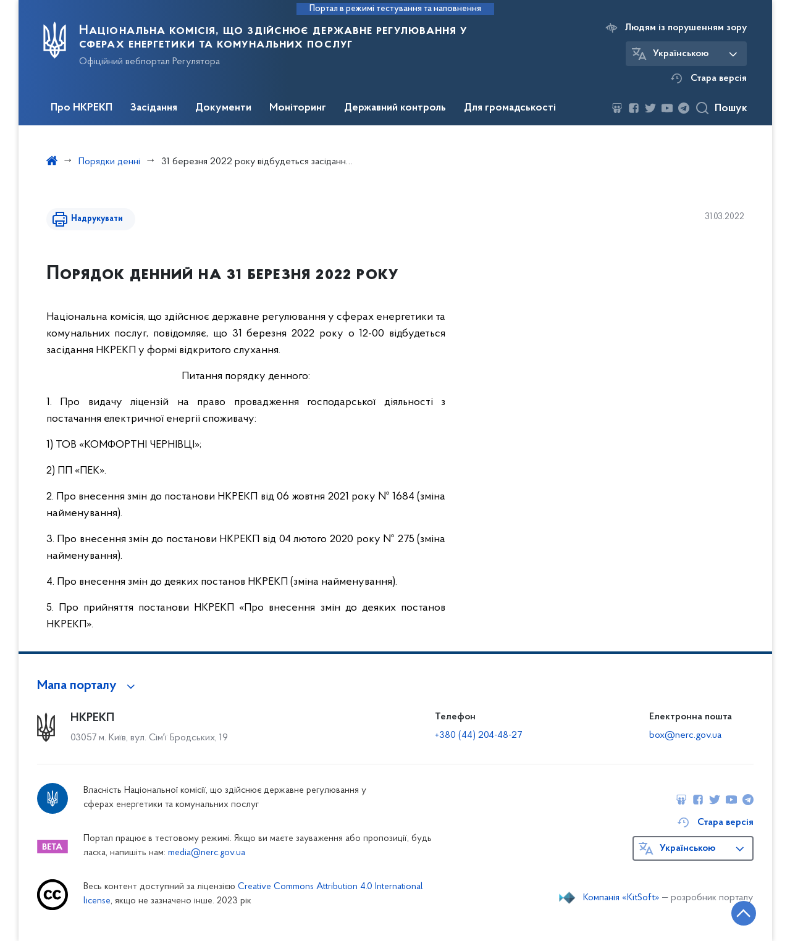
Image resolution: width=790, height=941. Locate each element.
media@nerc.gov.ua (206, 853)
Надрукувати (97, 219)
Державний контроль (395, 108)
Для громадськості (510, 108)
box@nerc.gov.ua (685, 735)
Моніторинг (297, 108)
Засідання (153, 108)
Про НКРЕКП (81, 108)
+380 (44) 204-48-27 (478, 735)
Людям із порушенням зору (686, 28)
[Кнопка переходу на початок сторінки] (743, 913)
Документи (223, 108)
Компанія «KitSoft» (621, 898)
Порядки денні (109, 162)
